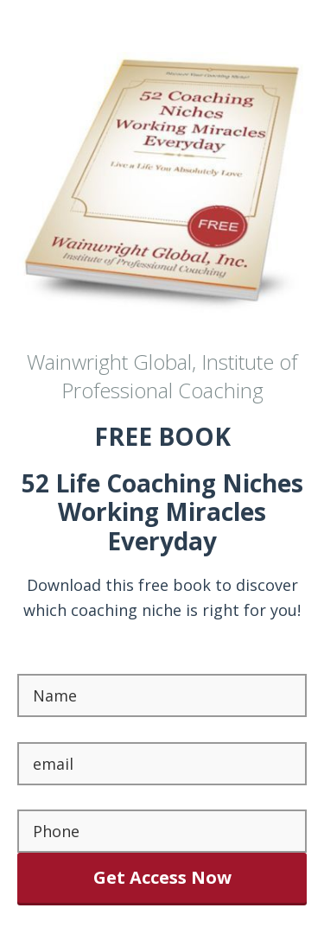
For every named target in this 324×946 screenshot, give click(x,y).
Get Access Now (162, 877)
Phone (40, 797)
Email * (44, 729)
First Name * (65, 661)
